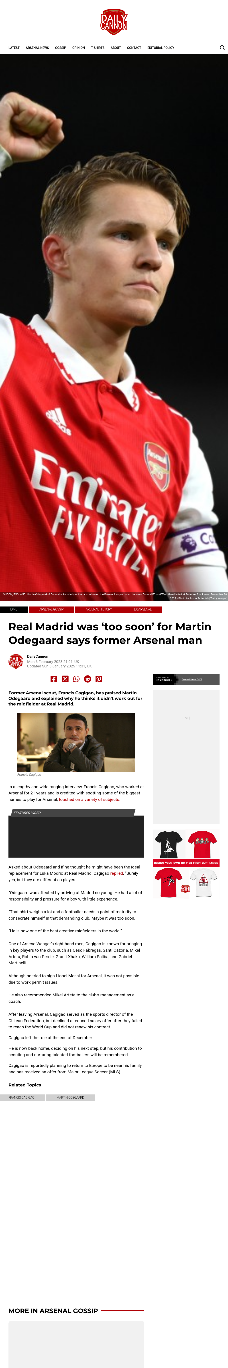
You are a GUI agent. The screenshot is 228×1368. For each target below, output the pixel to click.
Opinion (78, 48)
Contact (134, 48)
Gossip (60, 48)
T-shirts (97, 48)
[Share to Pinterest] (99, 679)
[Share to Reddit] (88, 679)
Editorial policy (160, 48)
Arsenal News (37, 48)
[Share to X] (65, 679)
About (116, 48)
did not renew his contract (85, 1027)
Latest (14, 48)
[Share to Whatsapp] (76, 679)
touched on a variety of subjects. (89, 799)
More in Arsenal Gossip (53, 1311)
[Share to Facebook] (54, 679)
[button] (222, 47)
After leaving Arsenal (28, 1014)
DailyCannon (37, 656)
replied (116, 873)
